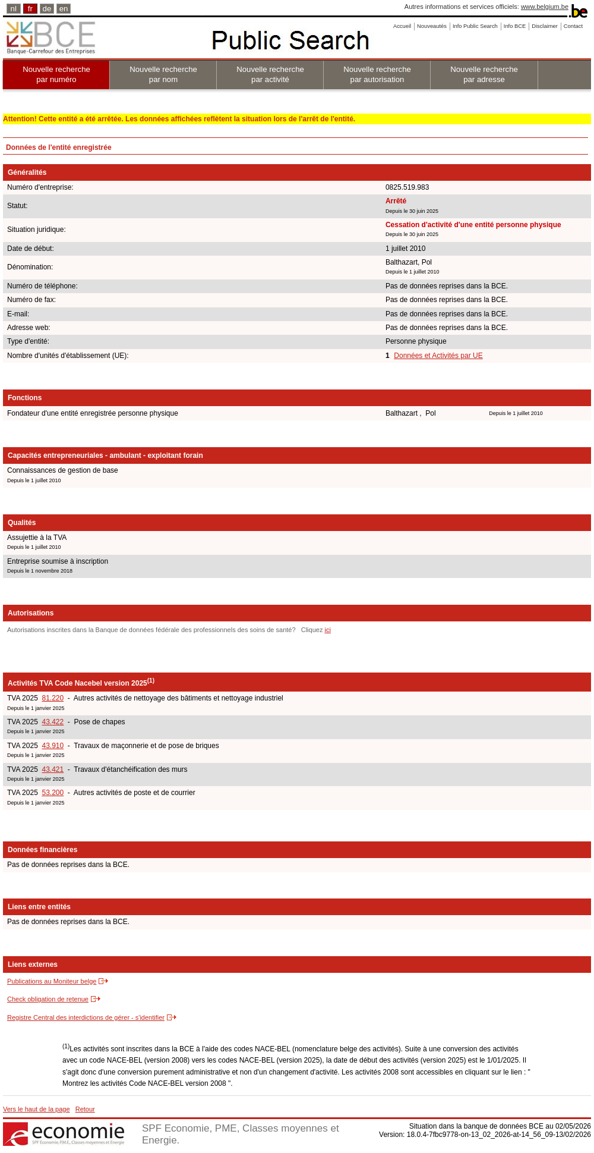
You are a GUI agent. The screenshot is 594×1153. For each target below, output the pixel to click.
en (63, 8)
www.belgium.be (544, 6)
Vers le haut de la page (36, 1109)
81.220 (53, 698)
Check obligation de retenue (48, 999)
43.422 (53, 722)
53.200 (53, 792)
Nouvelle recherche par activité (270, 74)
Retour (85, 1109)
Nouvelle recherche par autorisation (377, 74)
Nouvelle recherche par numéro (56, 74)
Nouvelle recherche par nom (163, 74)
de (47, 8)
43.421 (53, 769)
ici (327, 629)
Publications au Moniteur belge (51, 981)
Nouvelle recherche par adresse (484, 74)
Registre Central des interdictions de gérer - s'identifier (86, 1017)
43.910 (53, 746)
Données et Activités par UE (438, 355)
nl (14, 8)
